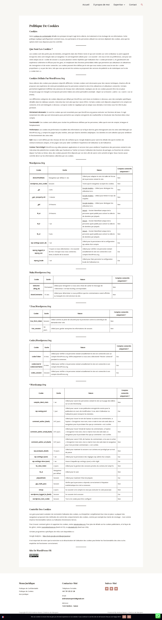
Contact (133, 4)
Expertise (119, 4)
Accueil (86, 4)
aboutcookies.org (80, 524)
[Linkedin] (106, 588)
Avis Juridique (23, 594)
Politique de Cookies (26, 591)
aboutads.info (74, 527)
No (129, 617)
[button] (142, 4)
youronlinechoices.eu (49, 527)
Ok (124, 617)
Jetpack (85, 210)
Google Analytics (88, 188)
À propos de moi (101, 4)
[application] (124, 4)
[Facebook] (116, 588)
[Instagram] (111, 588)
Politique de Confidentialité (28, 588)
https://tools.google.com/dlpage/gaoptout (58, 536)
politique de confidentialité (43, 36)
